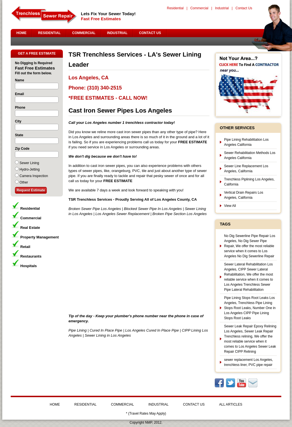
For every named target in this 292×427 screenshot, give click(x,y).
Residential (175, 8)
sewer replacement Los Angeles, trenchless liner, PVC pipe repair (248, 362)
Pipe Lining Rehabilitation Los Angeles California (246, 142)
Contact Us (243, 8)
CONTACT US (150, 33)
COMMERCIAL (84, 33)
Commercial (199, 8)
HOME (21, 33)
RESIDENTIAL (49, 33)
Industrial (222, 8)
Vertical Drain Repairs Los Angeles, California (243, 195)
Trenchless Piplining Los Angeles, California (249, 181)
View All (230, 206)
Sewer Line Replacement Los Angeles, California (246, 168)
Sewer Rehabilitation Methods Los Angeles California (249, 155)
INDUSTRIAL (117, 33)
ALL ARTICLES (230, 404)
